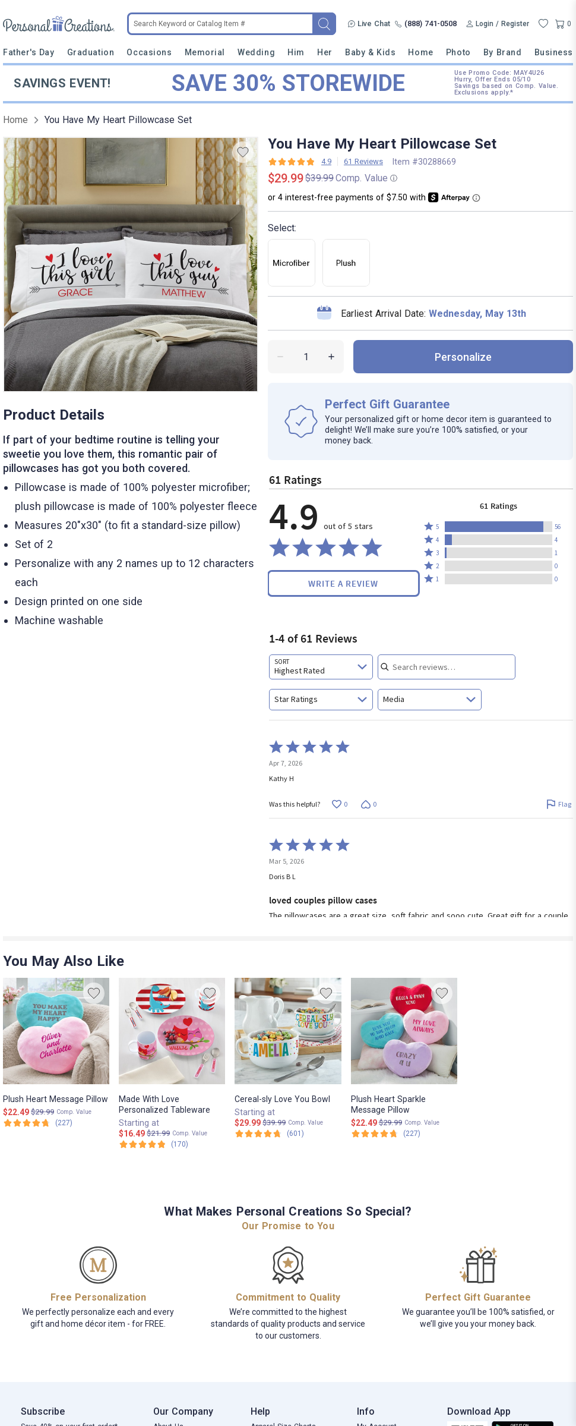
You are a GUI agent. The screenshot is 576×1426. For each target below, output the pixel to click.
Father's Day (28, 52)
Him (296, 52)
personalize (463, 357)
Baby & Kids (370, 52)
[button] (498, 526)
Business (553, 52)
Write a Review (343, 583)
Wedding (256, 52)
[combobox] (321, 666)
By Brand (502, 52)
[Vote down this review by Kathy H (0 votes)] (368, 804)
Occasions (149, 52)
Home (420, 52)
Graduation (90, 52)
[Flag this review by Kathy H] (558, 804)
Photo (458, 52)
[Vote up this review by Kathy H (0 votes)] (339, 804)
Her (325, 52)
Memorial (205, 52)
